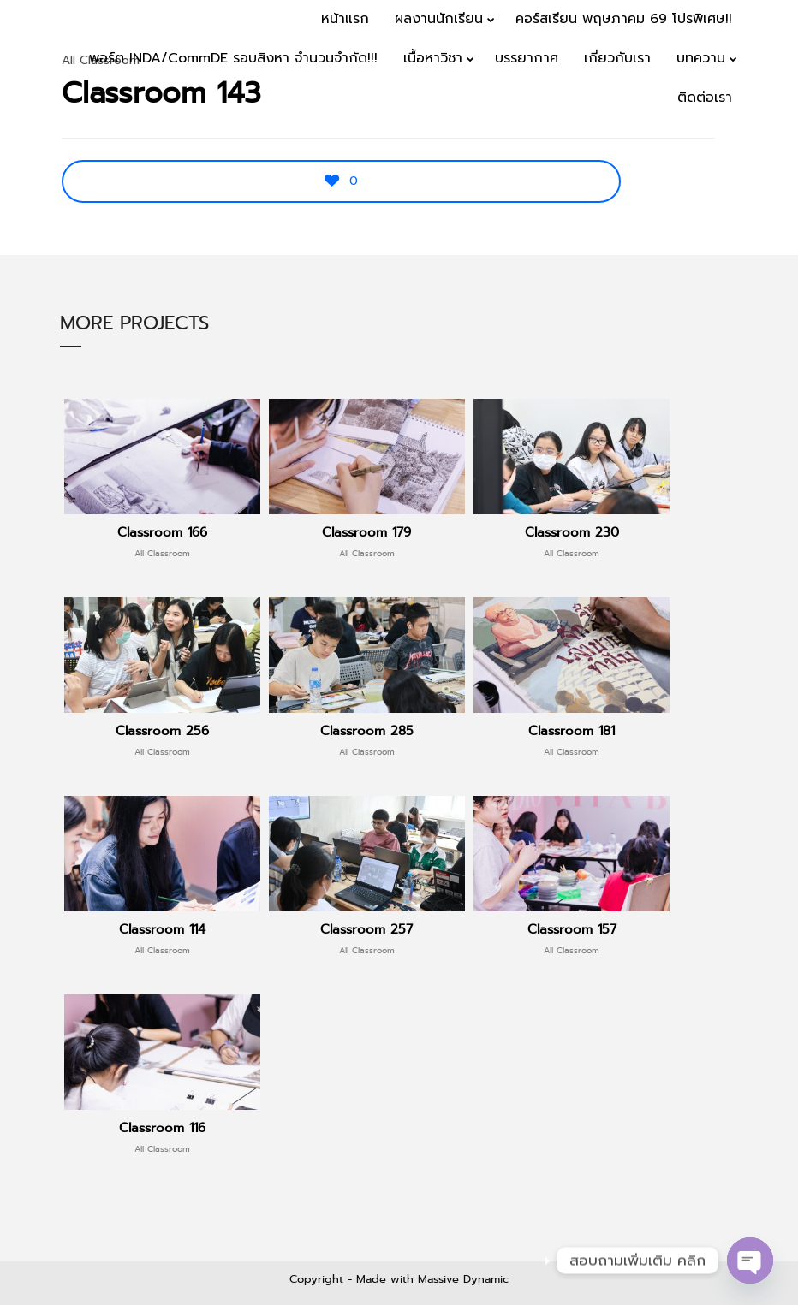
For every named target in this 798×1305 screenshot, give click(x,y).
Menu (748, 150)
